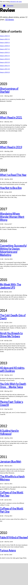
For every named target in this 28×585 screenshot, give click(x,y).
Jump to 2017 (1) (5, 49)
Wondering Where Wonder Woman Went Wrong (12, 217)
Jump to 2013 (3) (5, 62)
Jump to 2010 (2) (5, 72)
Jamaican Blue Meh (10, 462)
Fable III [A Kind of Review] (14, 537)
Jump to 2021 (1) (5, 39)
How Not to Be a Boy (11, 188)
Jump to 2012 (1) (5, 65)
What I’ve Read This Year (13, 175)
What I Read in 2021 (11, 118)
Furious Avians (8, 550)
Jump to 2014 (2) (5, 59)
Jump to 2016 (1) (5, 52)
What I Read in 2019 (11, 147)
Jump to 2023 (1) (5, 36)
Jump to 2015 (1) (5, 55)
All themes (9, 19)
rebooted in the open (16, 1)
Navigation (10, 5)
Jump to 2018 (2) (5, 46)
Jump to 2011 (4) (5, 69)
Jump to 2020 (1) (5, 42)
